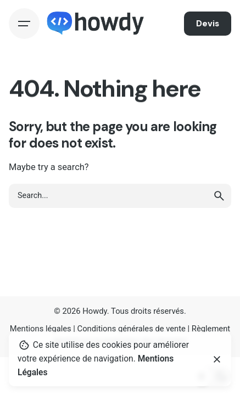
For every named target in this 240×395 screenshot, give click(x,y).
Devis (207, 23)
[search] (219, 196)
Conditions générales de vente (131, 329)
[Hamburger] (24, 23)
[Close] (217, 359)
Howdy (94, 311)
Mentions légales (40, 329)
